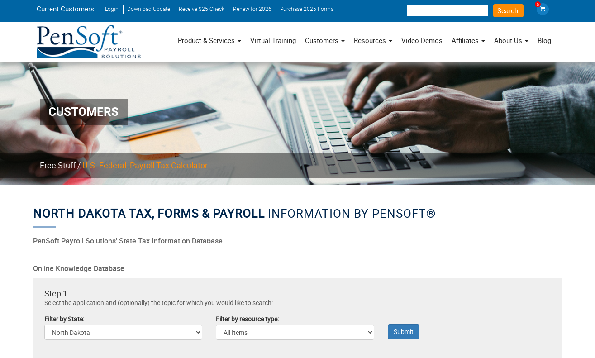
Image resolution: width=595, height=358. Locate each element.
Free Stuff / (60, 165)
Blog (544, 40)
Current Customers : (67, 8)
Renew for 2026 (252, 8)
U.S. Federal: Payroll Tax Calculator (145, 165)
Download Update (148, 8)
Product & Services (209, 40)
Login (112, 8)
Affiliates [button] (468, 40)
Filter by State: (64, 319)
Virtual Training (273, 40)
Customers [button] (325, 40)
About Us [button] (511, 40)
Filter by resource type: (247, 319)
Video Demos (422, 40)
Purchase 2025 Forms (306, 8)
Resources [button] (373, 40)
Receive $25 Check (201, 8)
